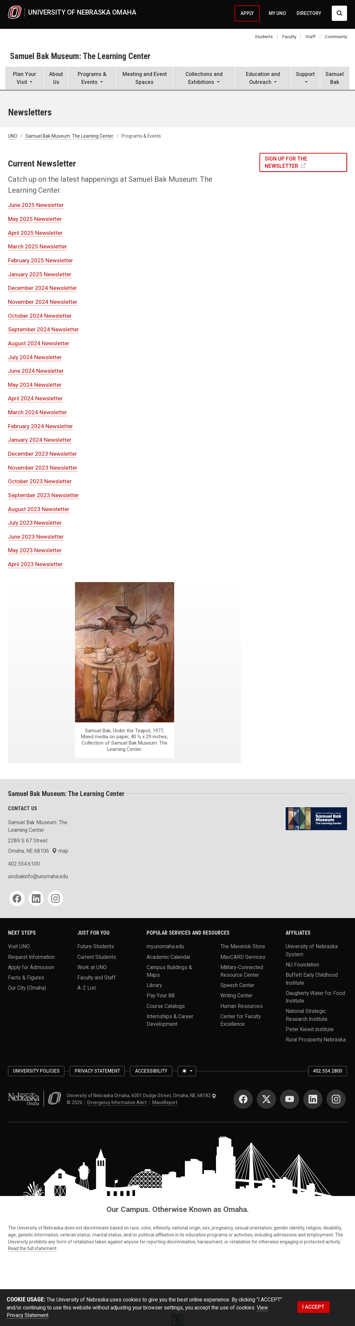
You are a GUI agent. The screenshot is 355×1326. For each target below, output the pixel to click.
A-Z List (86, 988)
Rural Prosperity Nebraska (316, 1039)
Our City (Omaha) (27, 988)
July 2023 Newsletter (35, 522)
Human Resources (241, 1006)
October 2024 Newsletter (40, 315)
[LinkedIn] (36, 898)
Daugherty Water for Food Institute (315, 997)
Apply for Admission (31, 967)
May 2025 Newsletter (35, 219)
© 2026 (75, 1102)
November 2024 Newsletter (42, 301)
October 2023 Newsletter (40, 481)
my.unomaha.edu (165, 946)
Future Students (95, 946)
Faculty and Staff (96, 977)
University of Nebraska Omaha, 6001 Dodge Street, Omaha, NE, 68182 (141, 1095)
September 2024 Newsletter (43, 329)
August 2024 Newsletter (38, 343)
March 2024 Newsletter (37, 412)
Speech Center (237, 985)
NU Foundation (302, 964)
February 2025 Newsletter (40, 260)
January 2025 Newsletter (39, 274)
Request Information (31, 957)
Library (154, 985)
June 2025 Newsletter (36, 205)
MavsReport (165, 1102)
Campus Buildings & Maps (169, 971)
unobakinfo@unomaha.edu (38, 876)
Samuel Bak (334, 78)
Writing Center (236, 995)
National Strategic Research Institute (306, 1015)
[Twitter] (266, 1099)
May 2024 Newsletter (35, 384)
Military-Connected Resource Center (241, 971)
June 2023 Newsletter (36, 536)
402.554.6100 (24, 864)
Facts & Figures (26, 977)
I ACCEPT (313, 1307)
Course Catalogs (166, 1006)
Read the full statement (32, 1248)
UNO (12, 136)
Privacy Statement (97, 1071)
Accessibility (151, 1071)
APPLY (247, 13)
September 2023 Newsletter (43, 495)
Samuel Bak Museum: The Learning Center (80, 56)
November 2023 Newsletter (42, 467)
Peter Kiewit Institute (310, 1029)
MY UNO (277, 13)
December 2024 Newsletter (42, 288)
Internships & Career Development (170, 1020)
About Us (56, 78)
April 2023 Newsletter (35, 564)
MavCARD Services (242, 957)
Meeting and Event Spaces (144, 78)
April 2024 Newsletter (35, 398)
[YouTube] (289, 1099)
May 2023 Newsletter (35, 550)
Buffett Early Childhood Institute (312, 979)
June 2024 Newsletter (36, 370)
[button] (24, 79)
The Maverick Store (242, 946)
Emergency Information (117, 1102)
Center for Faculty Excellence (240, 1020)
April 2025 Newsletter (35, 233)
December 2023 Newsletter (42, 453)
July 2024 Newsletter (35, 357)
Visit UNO (19, 946)
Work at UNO (92, 967)
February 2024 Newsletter (40, 426)
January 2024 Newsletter (39, 439)
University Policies (36, 1071)
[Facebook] (17, 898)
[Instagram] (55, 898)
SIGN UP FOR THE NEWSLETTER (286, 162)
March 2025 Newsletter (37, 246)
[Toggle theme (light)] (187, 1071)
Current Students (96, 957)
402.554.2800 (327, 1071)
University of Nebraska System (312, 950)
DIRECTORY (309, 13)
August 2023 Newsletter (38, 509)
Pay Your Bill (161, 995)
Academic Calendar (168, 957)
